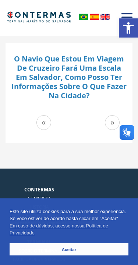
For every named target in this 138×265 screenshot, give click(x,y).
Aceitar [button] (69, 249)
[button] (128, 28)
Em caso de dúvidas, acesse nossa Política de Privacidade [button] (59, 229)
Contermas (39, 189)
